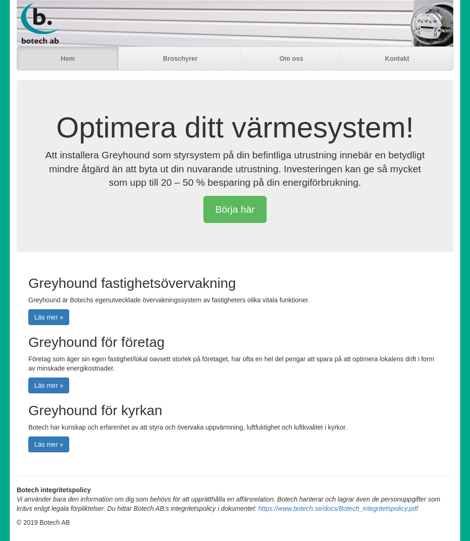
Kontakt (397, 58)
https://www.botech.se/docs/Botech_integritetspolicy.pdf (338, 508)
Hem (68, 58)
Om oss (291, 58)
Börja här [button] (235, 209)
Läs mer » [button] (48, 317)
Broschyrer (180, 58)
